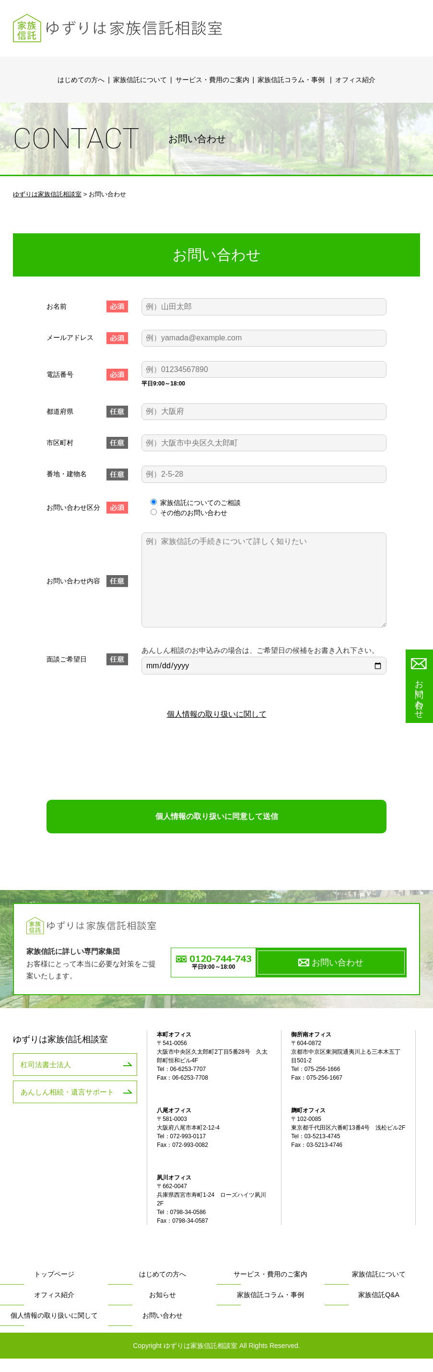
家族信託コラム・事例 (296, 74)
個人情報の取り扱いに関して (217, 736)
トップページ (54, 1287)
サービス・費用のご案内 (212, 80)
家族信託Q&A (378, 1308)
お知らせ (162, 1308)
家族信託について (140, 80)
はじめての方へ (81, 80)
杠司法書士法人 (36, 1077)
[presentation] (217, 780)
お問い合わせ (337, 976)
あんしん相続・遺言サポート (52, 1102)
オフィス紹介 (355, 80)
